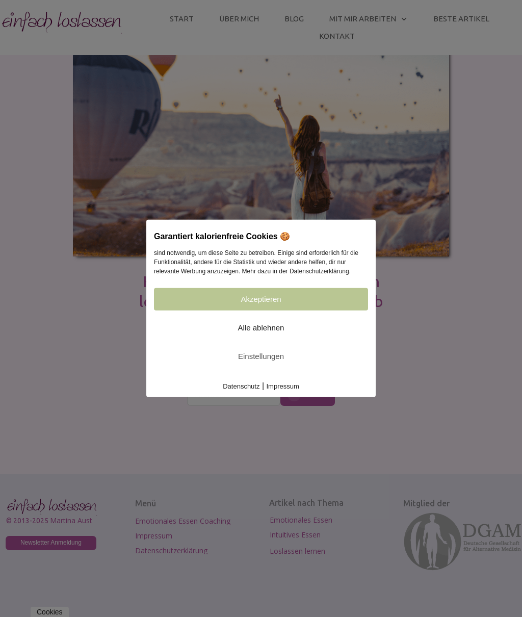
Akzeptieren (261, 299)
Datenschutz (241, 386)
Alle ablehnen (261, 327)
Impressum (283, 386)
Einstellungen (261, 356)
